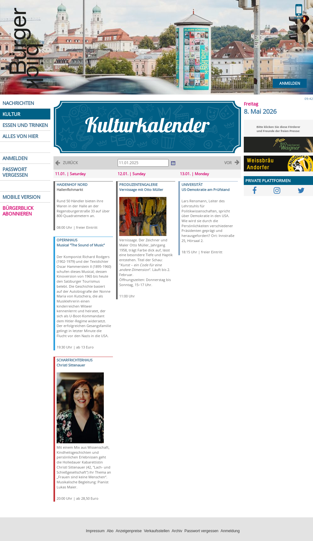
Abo (110, 531)
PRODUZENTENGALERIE (138, 184)
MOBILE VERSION (21, 197)
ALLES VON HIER (20, 136)
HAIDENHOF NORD (72, 184)
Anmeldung (230, 531)
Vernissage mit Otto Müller (141, 189)
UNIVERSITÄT (192, 184)
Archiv (177, 531)
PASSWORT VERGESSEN (15, 172)
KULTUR (11, 114)
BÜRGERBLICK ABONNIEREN (18, 211)
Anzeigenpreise (129, 531)
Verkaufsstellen (156, 531)
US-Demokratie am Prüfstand (206, 189)
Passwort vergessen (201, 531)
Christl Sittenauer (71, 365)
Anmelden (289, 83)
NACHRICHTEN (18, 103)
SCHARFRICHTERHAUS (74, 360)
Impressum (95, 531)
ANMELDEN (15, 158)
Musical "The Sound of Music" (81, 245)
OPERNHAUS (67, 240)
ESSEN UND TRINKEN (25, 125)
